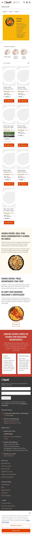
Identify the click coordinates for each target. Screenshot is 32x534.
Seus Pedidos (5, 485)
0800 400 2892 (14, 444)
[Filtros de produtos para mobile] (28, 63)
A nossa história (6, 503)
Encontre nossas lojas (8, 506)
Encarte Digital (5, 496)
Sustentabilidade (6, 509)
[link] (5, 7)
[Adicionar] (9, 101)
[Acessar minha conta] (27, 2)
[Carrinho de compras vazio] (30, 2)
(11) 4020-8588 (8, 415)
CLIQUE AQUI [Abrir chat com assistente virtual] (8, 434)
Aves (10, 12)
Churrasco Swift (6, 466)
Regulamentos (5, 490)
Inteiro (17, 12)
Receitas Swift (5, 463)
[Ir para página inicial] (8, 2)
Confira (16, 325)
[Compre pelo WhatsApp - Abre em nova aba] (17, 2)
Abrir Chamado (8, 456)
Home (4, 12)
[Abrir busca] (24, 2)
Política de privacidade (8, 474)
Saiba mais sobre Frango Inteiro (21, 36)
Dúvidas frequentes (7, 477)
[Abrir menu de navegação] (2, 2)
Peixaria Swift (5, 469)
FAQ (2, 487)
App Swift (4, 493)
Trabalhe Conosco (7, 472)
